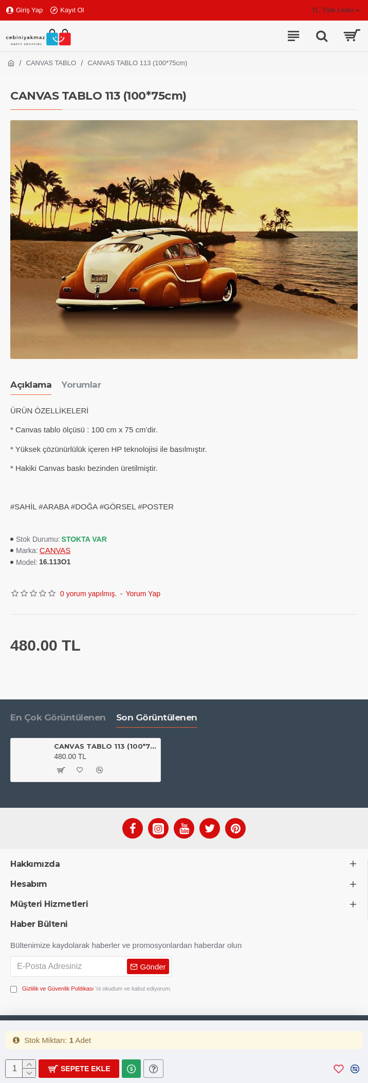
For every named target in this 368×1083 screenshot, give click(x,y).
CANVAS (55, 550)
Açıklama (30, 384)
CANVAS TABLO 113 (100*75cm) (105, 746)
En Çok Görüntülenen (58, 717)
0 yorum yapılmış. (88, 594)
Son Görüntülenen (156, 717)
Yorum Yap (143, 594)
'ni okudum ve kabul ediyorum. (91, 988)
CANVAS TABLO (51, 63)
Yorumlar (81, 384)
